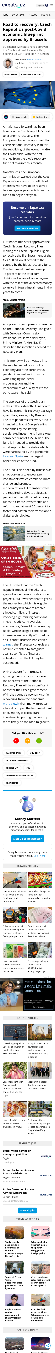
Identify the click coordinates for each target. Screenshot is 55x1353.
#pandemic (12, 783)
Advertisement (48, 544)
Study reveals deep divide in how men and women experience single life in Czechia (14, 1249)
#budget (35, 753)
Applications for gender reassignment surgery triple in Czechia (13, 1315)
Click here (39, 855)
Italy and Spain (13, 456)
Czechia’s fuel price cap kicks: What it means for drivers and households (40, 1315)
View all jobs (27, 1210)
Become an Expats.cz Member (27, 209)
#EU (28, 768)
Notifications (40, 116)
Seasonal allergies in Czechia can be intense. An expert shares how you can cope (13, 1088)
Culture (45, 14)
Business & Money (31, 74)
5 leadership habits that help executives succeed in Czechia (37, 1085)
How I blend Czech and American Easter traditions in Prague (14, 1123)
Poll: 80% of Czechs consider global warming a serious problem (38, 533)
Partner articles (27, 1018)
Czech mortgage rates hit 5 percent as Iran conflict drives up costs (40, 1281)
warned (8, 644)
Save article (19, 116)
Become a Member (27, 228)
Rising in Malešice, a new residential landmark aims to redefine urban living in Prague (38, 1050)
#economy (12, 768)
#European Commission (19, 775)
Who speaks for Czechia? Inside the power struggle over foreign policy (39, 1248)
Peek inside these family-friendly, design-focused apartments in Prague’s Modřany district (39, 1127)
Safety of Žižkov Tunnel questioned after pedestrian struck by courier (14, 1283)
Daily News (18, 14)
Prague (33, 14)
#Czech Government (17, 760)
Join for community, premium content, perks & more (27, 219)
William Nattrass (35, 59)
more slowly (11, 704)
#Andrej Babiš (14, 753)
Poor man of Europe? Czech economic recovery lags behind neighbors (38, 310)
